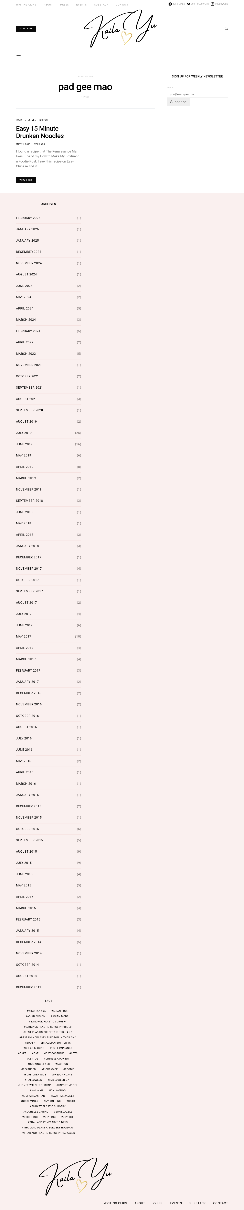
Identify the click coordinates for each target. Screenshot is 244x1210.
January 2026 (27, 229)
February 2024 (28, 331)
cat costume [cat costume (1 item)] (55, 1053)
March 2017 (26, 659)
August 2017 (26, 602)
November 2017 (29, 568)
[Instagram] (219, 4)
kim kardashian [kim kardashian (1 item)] (34, 1095)
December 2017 (28, 557)
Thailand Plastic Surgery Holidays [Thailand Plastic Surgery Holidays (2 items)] (48, 1127)
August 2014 (26, 976)
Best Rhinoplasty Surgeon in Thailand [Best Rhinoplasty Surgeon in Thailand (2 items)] (48, 1037)
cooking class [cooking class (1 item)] (39, 1064)
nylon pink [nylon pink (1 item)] (53, 1101)
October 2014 (27, 965)
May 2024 (23, 297)
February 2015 (28, 919)
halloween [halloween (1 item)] (34, 1080)
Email (170, 87)
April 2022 (25, 342)
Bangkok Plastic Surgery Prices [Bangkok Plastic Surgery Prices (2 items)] (49, 1026)
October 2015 (27, 829)
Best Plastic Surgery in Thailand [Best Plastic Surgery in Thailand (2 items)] (48, 1032)
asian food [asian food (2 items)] (60, 1011)
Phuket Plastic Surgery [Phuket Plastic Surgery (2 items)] (49, 1106)
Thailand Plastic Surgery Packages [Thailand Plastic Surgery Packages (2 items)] (49, 1133)
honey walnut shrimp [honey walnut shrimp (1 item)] (35, 1085)
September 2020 (29, 410)
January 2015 (27, 931)
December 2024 (28, 252)
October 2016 (27, 716)
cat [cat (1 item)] (36, 1053)
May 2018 (23, 523)
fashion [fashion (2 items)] (62, 1064)
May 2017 (23, 636)
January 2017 (27, 682)
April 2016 (25, 772)
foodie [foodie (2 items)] (69, 1069)
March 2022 (26, 354)
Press (64, 4)
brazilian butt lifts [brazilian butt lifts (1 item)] (56, 1042)
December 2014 (28, 942)
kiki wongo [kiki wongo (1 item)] (58, 1090)
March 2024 (26, 320)
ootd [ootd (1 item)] (71, 1101)
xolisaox (39, 144)
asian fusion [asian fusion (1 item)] (36, 1016)
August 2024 (26, 274)
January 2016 (27, 795)
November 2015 (29, 817)
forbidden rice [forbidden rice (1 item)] (35, 1074)
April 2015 (25, 897)
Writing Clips (26, 4)
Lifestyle (30, 120)
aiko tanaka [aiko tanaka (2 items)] (37, 1011)
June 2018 (24, 512)
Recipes (43, 120)
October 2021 (27, 376)
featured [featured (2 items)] (29, 1069)
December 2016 (28, 693)
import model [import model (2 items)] (67, 1085)
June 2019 (24, 444)
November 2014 (29, 953)
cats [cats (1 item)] (74, 1053)
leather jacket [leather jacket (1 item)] (63, 1095)
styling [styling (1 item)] (50, 1117)
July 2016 (24, 738)
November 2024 (29, 263)
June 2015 (24, 874)
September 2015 (29, 840)
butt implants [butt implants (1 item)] (62, 1048)
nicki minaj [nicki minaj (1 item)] (30, 1101)
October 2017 (27, 580)
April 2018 (25, 535)
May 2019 (23, 455)
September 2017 (29, 591)
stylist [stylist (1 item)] (68, 1117)
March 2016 (26, 784)
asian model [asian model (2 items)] (61, 1016)
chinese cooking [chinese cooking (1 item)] (57, 1058)
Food (19, 120)
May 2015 (23, 885)
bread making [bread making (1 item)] (34, 1048)
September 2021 (29, 387)
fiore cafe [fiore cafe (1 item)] (50, 1069)
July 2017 (24, 614)
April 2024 (25, 308)
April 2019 (25, 467)
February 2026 (28, 218)
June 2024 (24, 286)
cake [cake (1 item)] (23, 1053)
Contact (122, 4)
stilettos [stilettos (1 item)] (31, 1117)
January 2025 (27, 240)
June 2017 (24, 625)
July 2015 (24, 863)
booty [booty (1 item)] (30, 1042)
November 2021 (29, 365)
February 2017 (28, 670)
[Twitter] (198, 4)
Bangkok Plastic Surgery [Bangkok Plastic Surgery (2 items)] (49, 1021)
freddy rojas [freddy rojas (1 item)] (62, 1074)
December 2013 (28, 987)
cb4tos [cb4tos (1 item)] (33, 1058)
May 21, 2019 (23, 144)
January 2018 (27, 546)
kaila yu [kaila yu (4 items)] (37, 1090)
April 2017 (25, 648)
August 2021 (26, 399)
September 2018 (29, 501)
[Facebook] (177, 4)
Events (81, 4)
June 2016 (24, 749)
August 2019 (26, 421)
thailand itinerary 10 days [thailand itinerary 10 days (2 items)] (49, 1122)
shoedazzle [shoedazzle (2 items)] (64, 1111)
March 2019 (26, 478)
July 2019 (24, 433)
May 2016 (23, 761)
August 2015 (26, 851)
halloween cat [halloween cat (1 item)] (60, 1080)
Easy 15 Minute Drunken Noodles (40, 132)
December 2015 (28, 806)
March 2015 (26, 908)
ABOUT (48, 4)
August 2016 (26, 727)
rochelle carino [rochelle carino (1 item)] (37, 1111)
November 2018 (29, 489)
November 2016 (29, 704)
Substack (101, 4)
